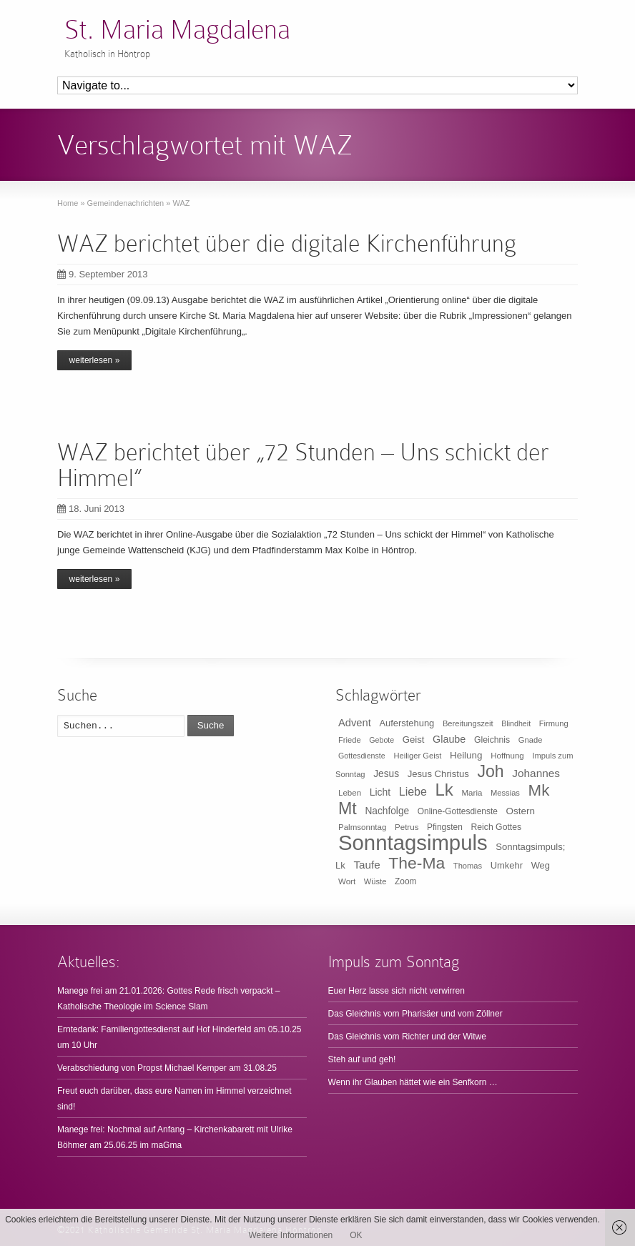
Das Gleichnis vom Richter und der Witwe (407, 1037)
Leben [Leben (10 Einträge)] (349, 792)
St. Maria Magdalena (177, 29)
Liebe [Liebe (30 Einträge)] (413, 792)
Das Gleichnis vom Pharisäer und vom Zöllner (415, 1014)
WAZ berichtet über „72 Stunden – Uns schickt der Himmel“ (303, 465)
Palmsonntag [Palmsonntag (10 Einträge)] (362, 827)
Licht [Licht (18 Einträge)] (380, 792)
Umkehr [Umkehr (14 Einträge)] (507, 865)
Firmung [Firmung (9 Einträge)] (553, 723)
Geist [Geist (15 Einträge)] (414, 739)
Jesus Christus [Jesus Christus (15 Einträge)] (438, 773)
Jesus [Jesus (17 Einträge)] (386, 773)
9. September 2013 (102, 274)
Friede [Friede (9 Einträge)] (349, 740)
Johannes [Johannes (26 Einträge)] (536, 773)
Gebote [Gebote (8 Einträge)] (381, 740)
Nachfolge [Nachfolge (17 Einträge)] (387, 811)
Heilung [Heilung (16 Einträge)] (466, 755)
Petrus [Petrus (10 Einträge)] (406, 827)
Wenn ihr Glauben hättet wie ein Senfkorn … (413, 1082)
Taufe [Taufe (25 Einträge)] (367, 865)
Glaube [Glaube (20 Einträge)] (449, 739)
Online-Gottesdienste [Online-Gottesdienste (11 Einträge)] (458, 811)
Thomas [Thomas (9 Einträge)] (467, 865)
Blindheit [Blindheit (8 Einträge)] (516, 723)
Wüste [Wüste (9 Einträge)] (375, 881)
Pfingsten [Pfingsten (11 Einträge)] (445, 827)
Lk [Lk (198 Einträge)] (444, 789)
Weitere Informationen (290, 1235)
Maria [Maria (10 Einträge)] (472, 792)
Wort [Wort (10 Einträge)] (346, 881)
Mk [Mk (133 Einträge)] (539, 790)
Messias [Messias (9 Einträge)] (505, 792)
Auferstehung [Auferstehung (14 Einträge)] (406, 723)
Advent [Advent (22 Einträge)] (354, 722)
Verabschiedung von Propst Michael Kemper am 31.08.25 (167, 1068)
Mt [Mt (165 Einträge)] (347, 808)
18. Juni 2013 (90, 508)
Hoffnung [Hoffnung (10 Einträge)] (507, 755)
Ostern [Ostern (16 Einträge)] (520, 811)
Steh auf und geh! (362, 1059)
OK (356, 1235)
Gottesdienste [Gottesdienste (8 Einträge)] (361, 755)
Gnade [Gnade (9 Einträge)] (530, 740)
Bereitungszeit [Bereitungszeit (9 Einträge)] (468, 723)
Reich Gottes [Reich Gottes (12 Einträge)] (496, 827)
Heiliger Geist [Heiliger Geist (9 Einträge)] (417, 755)
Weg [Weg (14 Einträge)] (540, 865)
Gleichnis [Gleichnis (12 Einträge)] (492, 740)
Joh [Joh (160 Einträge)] (490, 771)
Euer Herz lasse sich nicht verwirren (396, 991)
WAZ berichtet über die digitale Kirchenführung (286, 243)
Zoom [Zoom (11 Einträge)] (406, 881)
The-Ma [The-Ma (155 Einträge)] (416, 863)
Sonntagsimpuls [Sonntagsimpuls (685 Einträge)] (413, 842)
